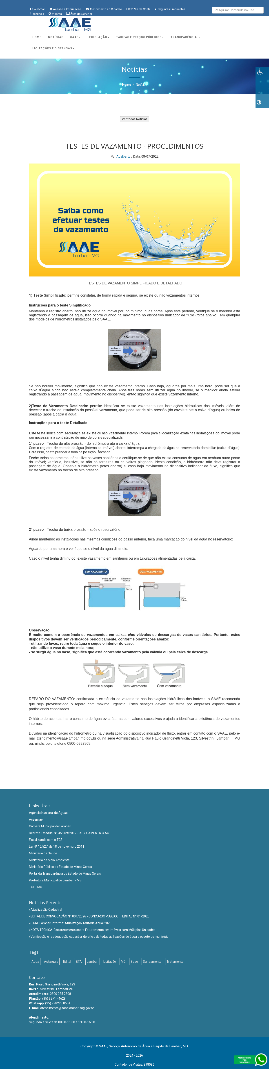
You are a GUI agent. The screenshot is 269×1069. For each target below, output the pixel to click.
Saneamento (152, 961)
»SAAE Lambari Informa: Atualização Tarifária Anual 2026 (70, 923)
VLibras (57, 14)
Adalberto (123, 156)
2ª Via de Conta (141, 9)
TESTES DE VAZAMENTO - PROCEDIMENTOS (134, 146)
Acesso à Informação (67, 9)
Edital (67, 961)
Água (35, 961)
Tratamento (175, 961)
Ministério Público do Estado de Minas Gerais (60, 867)
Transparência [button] (185, 37)
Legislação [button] (98, 37)
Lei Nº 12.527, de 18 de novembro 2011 (56, 846)
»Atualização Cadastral (45, 909)
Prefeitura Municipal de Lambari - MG (55, 880)
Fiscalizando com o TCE (45, 840)
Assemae (36, 819)
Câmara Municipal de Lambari (50, 826)
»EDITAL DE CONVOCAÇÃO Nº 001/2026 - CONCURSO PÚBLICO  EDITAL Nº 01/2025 (89, 916)
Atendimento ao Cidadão (105, 9)
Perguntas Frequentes (171, 9)
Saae (134, 961)
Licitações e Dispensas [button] (53, 48)
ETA (79, 961)
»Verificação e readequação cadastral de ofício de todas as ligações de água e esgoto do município (99, 936)
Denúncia (38, 14)
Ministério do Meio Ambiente (49, 860)
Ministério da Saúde (43, 853)
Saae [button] (75, 37)
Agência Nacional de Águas (48, 813)
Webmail (39, 9)
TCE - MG (35, 887)
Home (36, 37)
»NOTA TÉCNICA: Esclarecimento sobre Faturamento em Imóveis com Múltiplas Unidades (92, 930)
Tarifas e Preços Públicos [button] (140, 37)
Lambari (92, 961)
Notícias (55, 37)
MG (123, 961)
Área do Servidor (81, 14)
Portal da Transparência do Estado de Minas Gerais (65, 873)
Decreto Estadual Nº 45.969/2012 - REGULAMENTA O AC (69, 833)
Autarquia (51, 961)
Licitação (109, 961)
